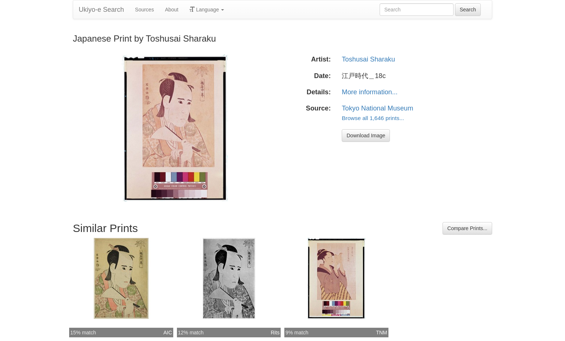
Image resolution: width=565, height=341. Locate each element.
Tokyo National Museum (377, 108)
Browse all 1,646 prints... (373, 118)
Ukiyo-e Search (101, 9)
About (171, 10)
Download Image (366, 135)
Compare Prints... (467, 228)
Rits (275, 332)
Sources (144, 10)
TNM (381, 332)
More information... (370, 92)
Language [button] (206, 10)
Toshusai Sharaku (368, 59)
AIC (167, 332)
